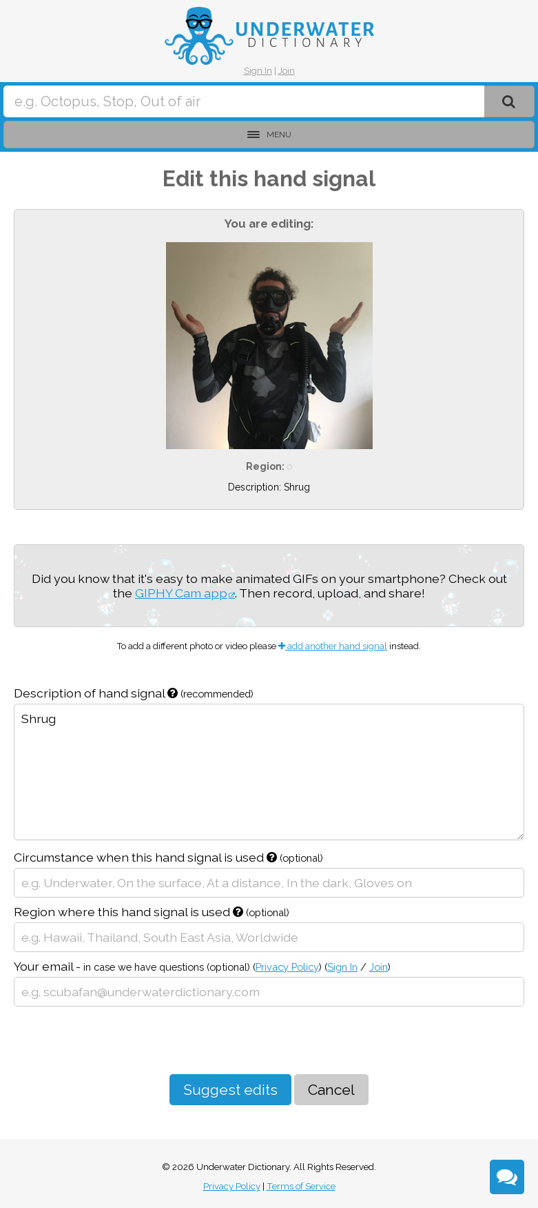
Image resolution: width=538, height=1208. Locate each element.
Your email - (202, 966)
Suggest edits (230, 1089)
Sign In (258, 71)
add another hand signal (332, 646)
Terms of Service (301, 1186)
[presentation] (118, 1040)
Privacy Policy (287, 967)
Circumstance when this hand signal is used (168, 857)
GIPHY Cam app (181, 593)
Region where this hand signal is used (151, 911)
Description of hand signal (134, 693)
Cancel (331, 1089)
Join (286, 71)
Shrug (269, 772)
